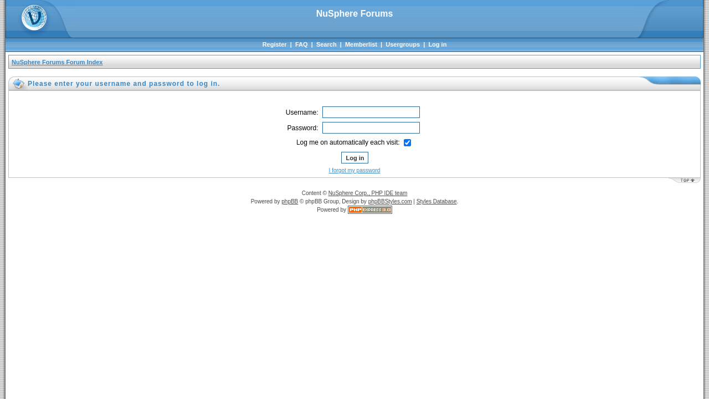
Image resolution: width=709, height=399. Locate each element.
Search (326, 44)
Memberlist (361, 44)
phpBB (289, 201)
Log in (437, 44)
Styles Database (437, 201)
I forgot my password (355, 170)
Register (275, 44)
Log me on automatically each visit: (353, 142)
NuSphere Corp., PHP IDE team (368, 193)
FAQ (301, 44)
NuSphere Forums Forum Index (57, 62)
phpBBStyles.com (390, 201)
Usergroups (403, 44)
